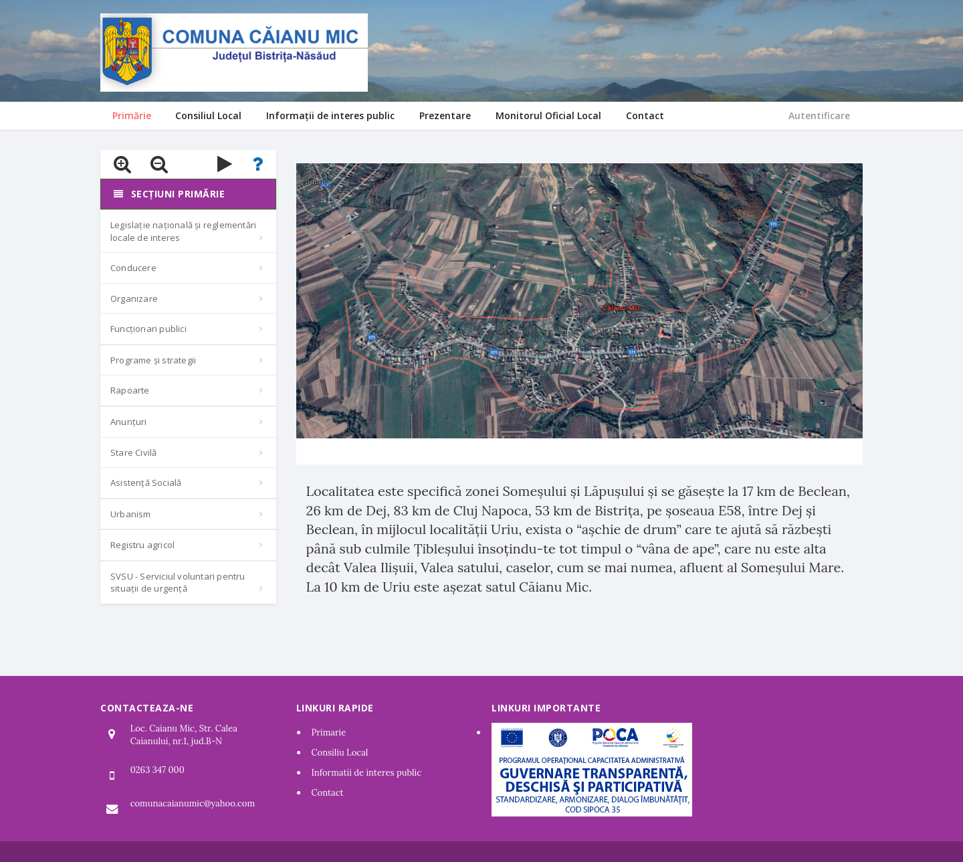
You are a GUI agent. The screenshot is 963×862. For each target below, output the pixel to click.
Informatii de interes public (367, 772)
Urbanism (130, 514)
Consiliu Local (340, 752)
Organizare (134, 298)
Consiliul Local (208, 115)
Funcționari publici (148, 329)
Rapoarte (130, 390)
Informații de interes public (330, 115)
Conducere (133, 268)
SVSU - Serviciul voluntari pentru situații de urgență (177, 582)
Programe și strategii (153, 360)
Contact (645, 115)
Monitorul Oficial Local (548, 115)
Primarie (329, 732)
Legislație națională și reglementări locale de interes (183, 231)
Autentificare (819, 115)
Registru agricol (142, 545)
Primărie (131, 115)
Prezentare (445, 115)
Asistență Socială (145, 483)
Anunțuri (128, 422)
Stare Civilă (133, 452)
